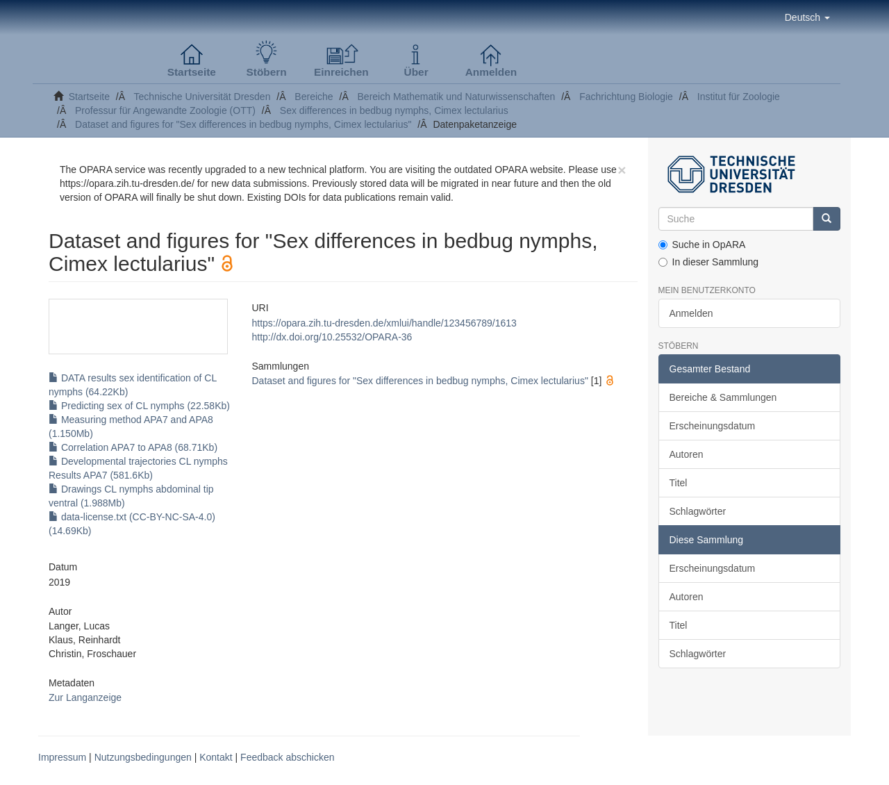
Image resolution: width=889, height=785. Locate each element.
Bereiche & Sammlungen (723, 397)
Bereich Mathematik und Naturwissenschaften (457, 96)
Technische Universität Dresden (202, 96)
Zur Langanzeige (85, 697)
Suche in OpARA (702, 244)
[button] (807, 17)
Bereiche (313, 96)
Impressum (62, 757)
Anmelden (691, 313)
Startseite (89, 96)
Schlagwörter (698, 511)
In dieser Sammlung (708, 261)
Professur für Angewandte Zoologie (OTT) (165, 110)
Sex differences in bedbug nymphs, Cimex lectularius (394, 110)
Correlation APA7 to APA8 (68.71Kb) (133, 447)
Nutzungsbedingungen (143, 757)
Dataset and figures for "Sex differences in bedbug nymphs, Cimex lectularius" (243, 124)
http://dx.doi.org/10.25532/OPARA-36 (331, 336)
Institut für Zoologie (738, 96)
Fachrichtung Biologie (626, 96)
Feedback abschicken (287, 757)
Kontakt (215, 757)
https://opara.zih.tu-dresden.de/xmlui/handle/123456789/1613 (383, 323)
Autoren (687, 454)
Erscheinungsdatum (713, 425)
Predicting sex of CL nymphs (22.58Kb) (139, 405)
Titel (679, 482)
